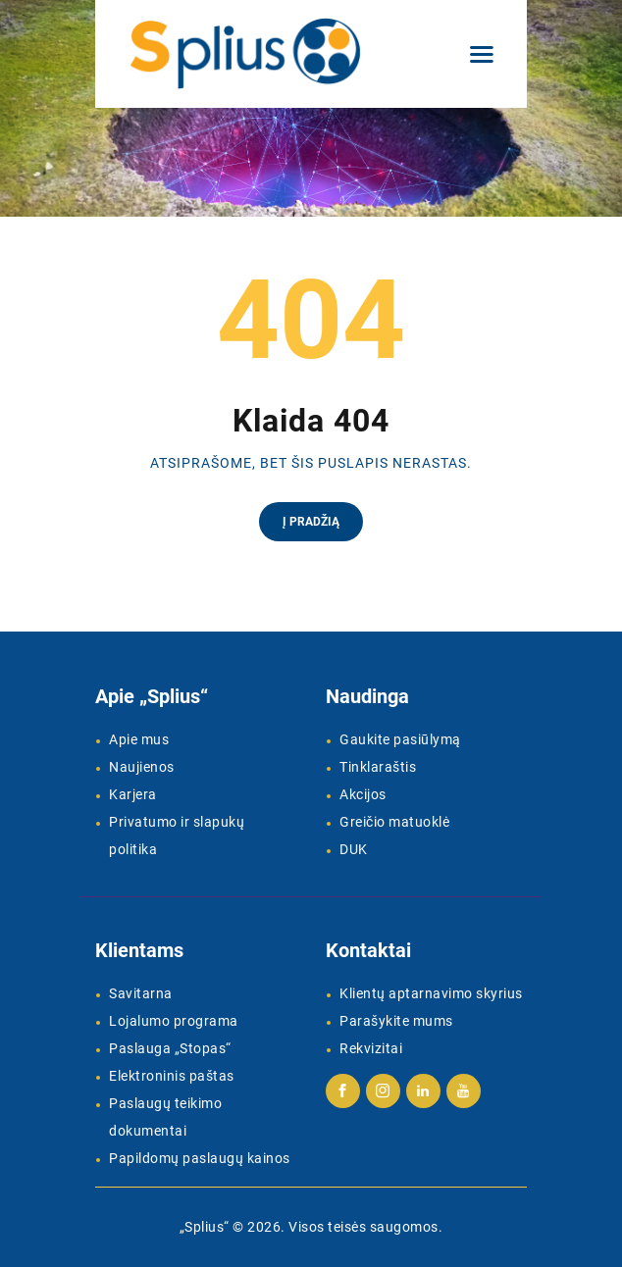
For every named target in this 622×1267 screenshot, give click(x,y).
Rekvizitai (370, 1048)
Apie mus (139, 739)
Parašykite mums (396, 1021)
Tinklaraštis (377, 767)
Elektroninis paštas (171, 1076)
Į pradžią (311, 522)
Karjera (133, 794)
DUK (353, 849)
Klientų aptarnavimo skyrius (431, 993)
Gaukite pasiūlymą (400, 739)
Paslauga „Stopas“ (170, 1048)
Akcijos (363, 794)
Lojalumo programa (173, 1021)
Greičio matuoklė (394, 822)
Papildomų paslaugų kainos (199, 1158)
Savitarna (141, 993)
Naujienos (142, 767)
